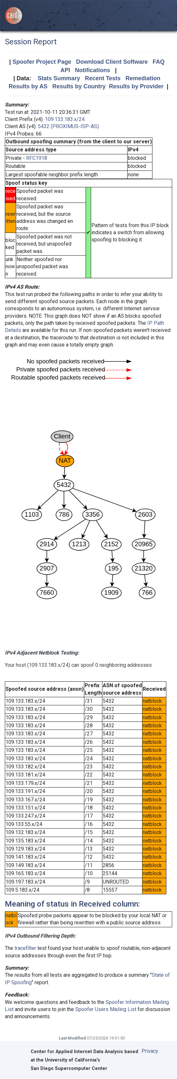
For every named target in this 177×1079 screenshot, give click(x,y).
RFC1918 (36, 158)
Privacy (149, 1051)
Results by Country (79, 86)
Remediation (142, 78)
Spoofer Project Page (41, 62)
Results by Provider (136, 86)
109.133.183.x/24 (65, 119)
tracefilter (25, 948)
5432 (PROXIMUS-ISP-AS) (68, 126)
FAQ (159, 62)
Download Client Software (112, 62)
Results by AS (28, 86)
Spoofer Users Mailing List (105, 1009)
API (65, 70)
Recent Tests (103, 78)
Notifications (92, 70)
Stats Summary (59, 78)
